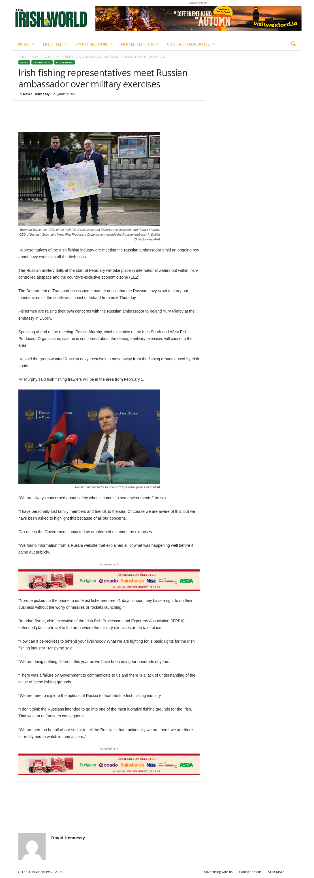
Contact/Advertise (191, 44)
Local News (64, 62)
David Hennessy (36, 94)
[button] (293, 44)
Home (22, 57)
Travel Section (139, 44)
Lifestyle (55, 44)
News (26, 44)
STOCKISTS (276, 872)
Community (52, 57)
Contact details (250, 872)
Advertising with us (218, 872)
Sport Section (93, 44)
